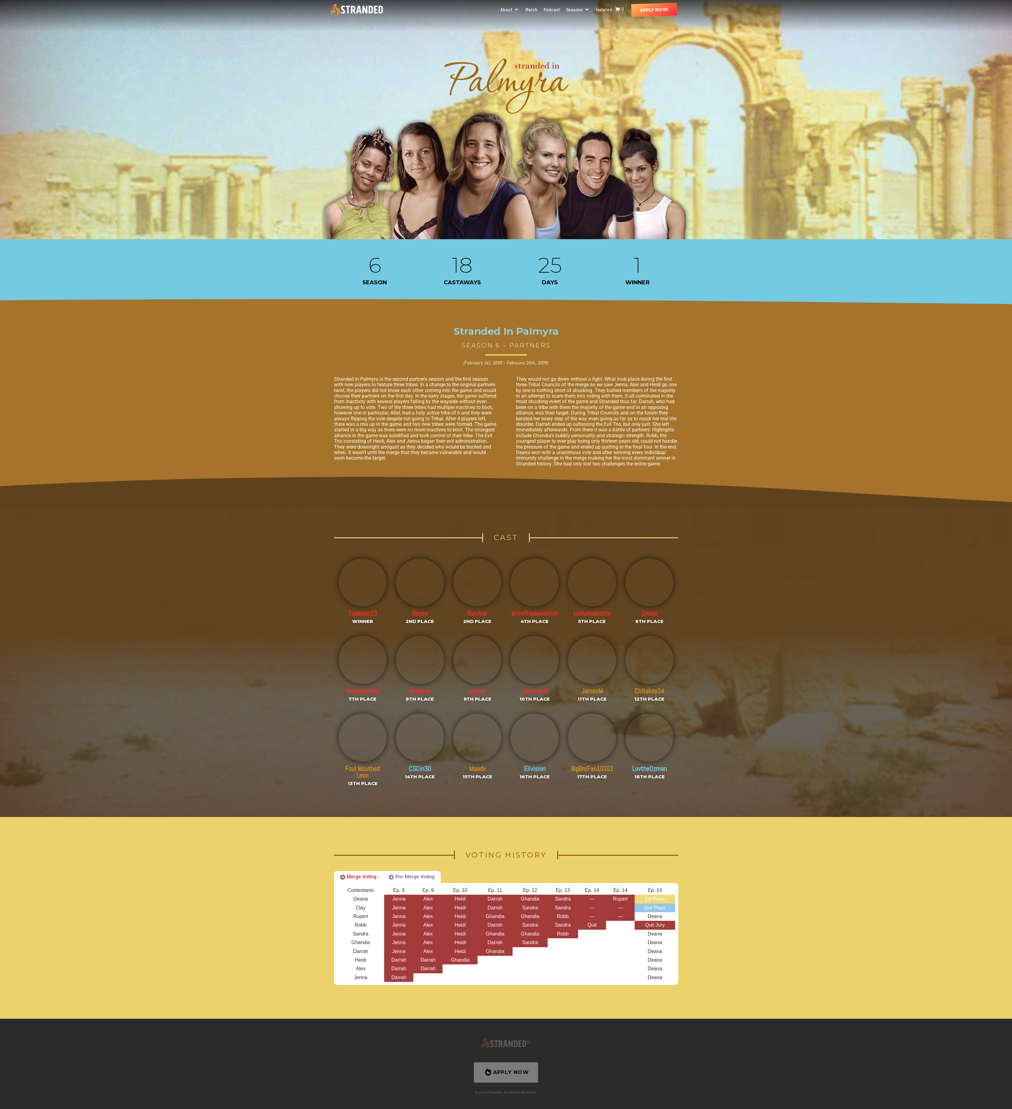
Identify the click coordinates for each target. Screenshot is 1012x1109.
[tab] (358, 877)
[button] (509, 9)
